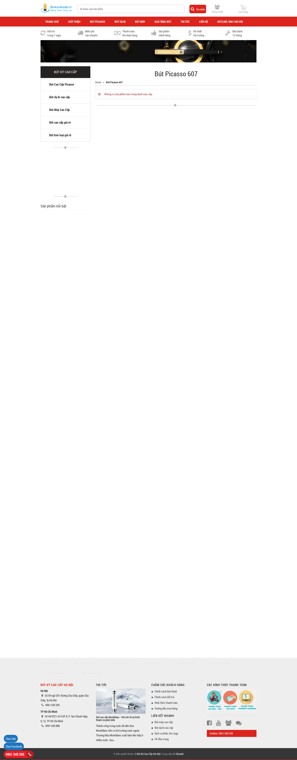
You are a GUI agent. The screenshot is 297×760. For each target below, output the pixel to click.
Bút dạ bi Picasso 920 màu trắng (75, 612)
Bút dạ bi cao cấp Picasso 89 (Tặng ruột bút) (73, 418)
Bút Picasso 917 (152, 663)
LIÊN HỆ (203, 21)
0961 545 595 (15, 754)
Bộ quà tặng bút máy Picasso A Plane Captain (75, 332)
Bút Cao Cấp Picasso (61, 84)
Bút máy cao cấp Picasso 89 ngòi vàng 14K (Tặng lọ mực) (75, 396)
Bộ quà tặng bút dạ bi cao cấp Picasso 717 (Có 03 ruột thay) (75, 505)
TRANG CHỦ (52, 21)
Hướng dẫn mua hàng (166, 708)
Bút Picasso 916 (118, 663)
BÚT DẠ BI (120, 21)
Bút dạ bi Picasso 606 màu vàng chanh (75, 265)
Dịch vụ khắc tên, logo (166, 733)
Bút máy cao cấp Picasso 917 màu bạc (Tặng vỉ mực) (75, 375)
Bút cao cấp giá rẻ (60, 122)
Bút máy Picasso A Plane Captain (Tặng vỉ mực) (74, 353)
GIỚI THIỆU (74, 21)
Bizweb (180, 754)
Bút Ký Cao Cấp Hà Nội (148, 754)
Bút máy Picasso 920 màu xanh (75, 547)
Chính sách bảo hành (166, 691)
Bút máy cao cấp (164, 722)
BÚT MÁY (140, 21)
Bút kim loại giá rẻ (60, 135)
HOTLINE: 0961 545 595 (230, 21)
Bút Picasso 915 (83, 663)
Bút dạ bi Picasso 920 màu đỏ (75, 590)
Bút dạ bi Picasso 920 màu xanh (75, 569)
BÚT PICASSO (97, 21)
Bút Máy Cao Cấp (59, 110)
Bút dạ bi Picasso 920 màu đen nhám (75, 633)
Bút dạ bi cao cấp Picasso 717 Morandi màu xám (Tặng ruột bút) (75, 223)
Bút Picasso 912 (49, 663)
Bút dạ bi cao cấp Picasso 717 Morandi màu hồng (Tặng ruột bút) (75, 246)
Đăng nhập (217, 11)
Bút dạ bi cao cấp (59, 97)
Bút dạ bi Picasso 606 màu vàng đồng (75, 287)
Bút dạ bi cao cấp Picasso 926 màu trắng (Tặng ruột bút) (75, 439)
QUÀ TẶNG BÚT (163, 21)
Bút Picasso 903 (221, 663)
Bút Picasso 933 (186, 663)
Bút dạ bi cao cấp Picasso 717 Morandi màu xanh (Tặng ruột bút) (75, 528)
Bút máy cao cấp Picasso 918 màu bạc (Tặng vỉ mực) (75, 461)
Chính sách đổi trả (164, 697)
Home (98, 82)
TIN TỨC (185, 21)
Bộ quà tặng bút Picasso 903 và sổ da (75, 308)
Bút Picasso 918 (92, 673)
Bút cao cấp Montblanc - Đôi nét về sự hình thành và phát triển (118, 718)
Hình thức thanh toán (166, 703)
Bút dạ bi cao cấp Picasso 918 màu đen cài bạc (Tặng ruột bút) (75, 483)
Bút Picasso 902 (57, 673)
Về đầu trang (162, 739)
